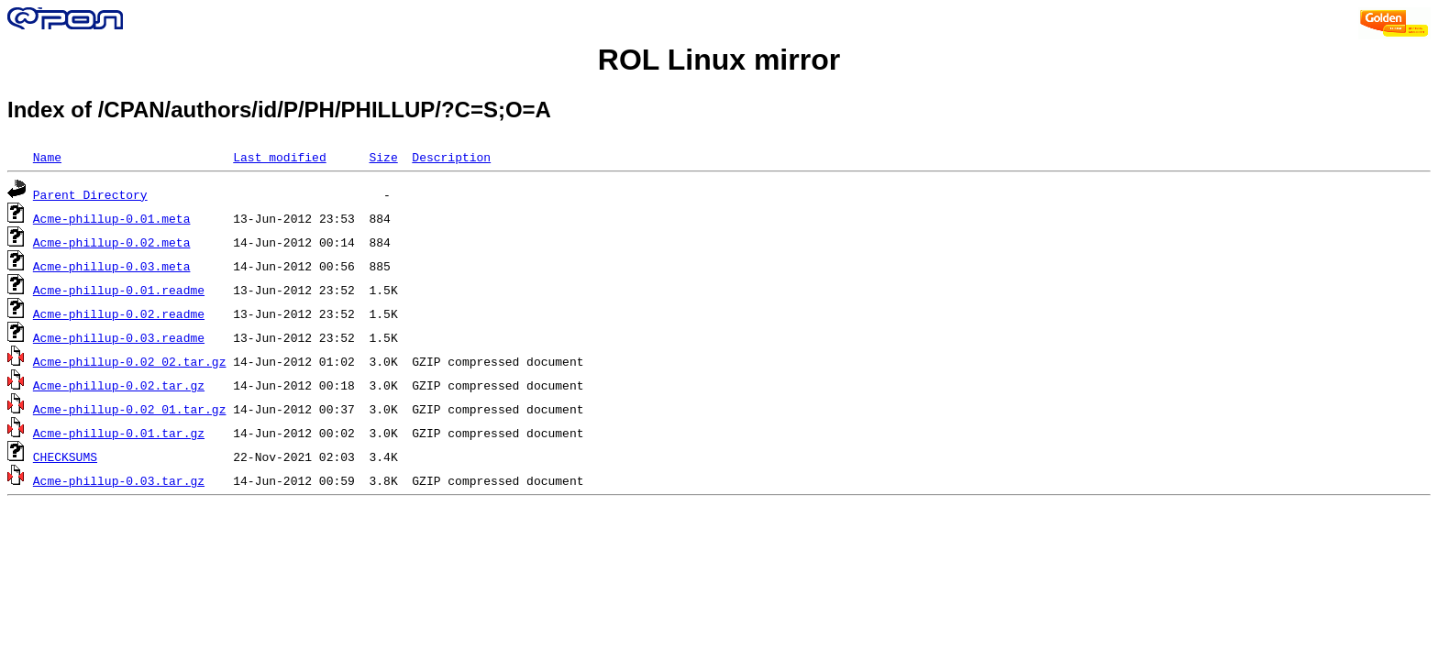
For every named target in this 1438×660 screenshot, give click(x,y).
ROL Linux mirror (719, 59)
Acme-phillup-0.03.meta (112, 266)
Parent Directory (90, 194)
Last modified (279, 156)
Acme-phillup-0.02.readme (119, 313)
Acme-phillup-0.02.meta (112, 242)
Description (451, 156)
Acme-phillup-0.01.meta (112, 218)
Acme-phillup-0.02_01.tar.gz (130, 409)
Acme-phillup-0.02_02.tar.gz (130, 361)
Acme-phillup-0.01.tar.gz (119, 432)
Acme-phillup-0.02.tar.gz (119, 385)
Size (383, 156)
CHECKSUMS (65, 456)
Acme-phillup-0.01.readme (119, 289)
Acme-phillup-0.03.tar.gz (119, 480)
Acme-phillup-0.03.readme (119, 337)
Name (47, 156)
